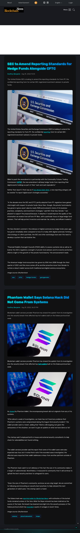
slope (38, 516)
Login (71, 3)
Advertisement (23, 3)
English (58, 3)
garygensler (44, 277)
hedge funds (31, 277)
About (9, 3)
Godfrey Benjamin (13, 74)
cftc (20, 277)
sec (13, 277)
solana (14, 516)
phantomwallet (26, 516)
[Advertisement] (40, 40)
